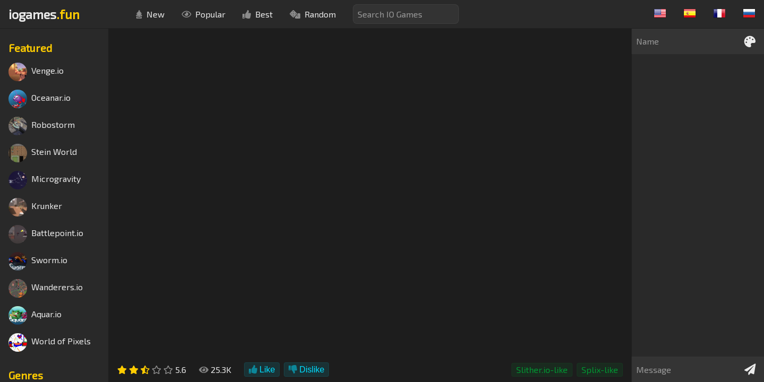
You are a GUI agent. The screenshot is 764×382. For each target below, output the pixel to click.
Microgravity (44, 180)
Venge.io (36, 72)
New (150, 14)
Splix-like (599, 369)
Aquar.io (35, 315)
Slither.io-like (542, 369)
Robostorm (41, 126)
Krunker (35, 207)
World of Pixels (49, 342)
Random (313, 14)
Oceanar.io (39, 99)
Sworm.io (37, 261)
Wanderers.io (45, 288)
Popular (203, 14)
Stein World (42, 153)
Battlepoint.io (45, 234)
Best (257, 14)
